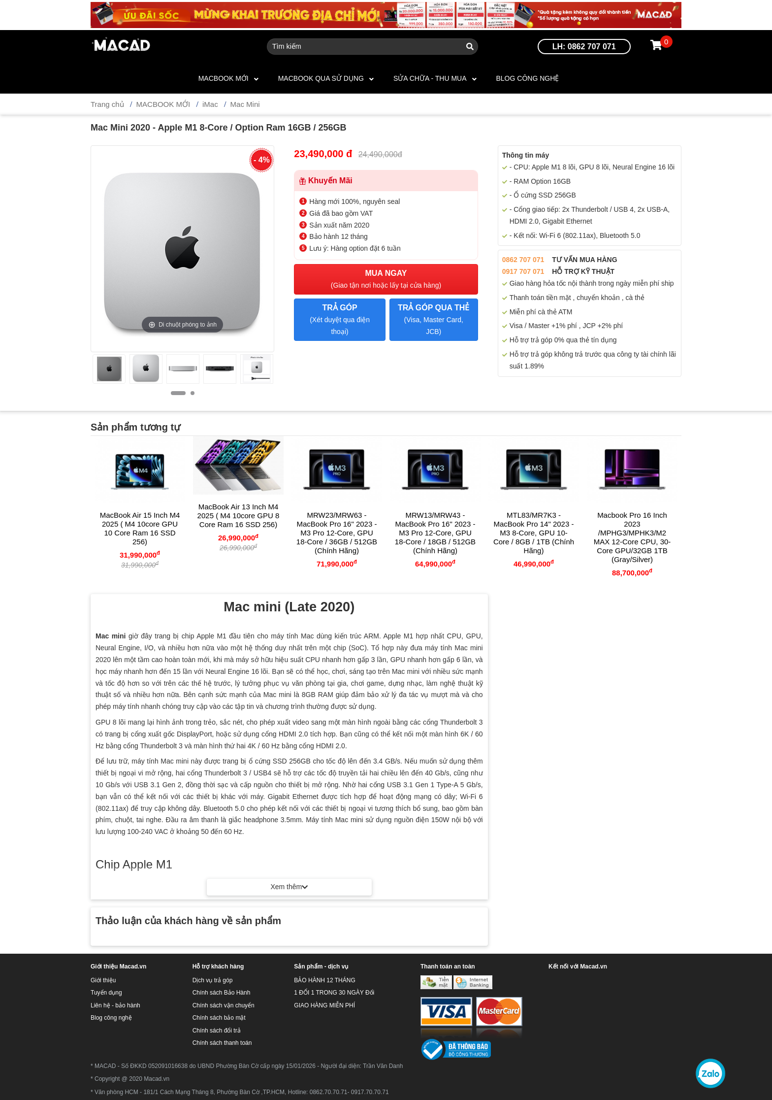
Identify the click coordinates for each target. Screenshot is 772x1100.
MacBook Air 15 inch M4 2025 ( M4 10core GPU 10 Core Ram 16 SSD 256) (140, 528)
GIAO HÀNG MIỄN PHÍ (324, 1005)
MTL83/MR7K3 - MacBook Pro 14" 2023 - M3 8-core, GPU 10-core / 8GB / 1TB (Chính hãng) (533, 533)
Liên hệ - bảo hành (115, 1005)
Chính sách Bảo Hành (222, 992)
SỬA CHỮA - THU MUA (430, 78)
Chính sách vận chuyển (224, 1005)
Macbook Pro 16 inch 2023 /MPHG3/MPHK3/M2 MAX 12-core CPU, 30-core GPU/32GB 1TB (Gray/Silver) (632, 537)
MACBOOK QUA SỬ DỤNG (321, 78)
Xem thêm (289, 887)
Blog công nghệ (527, 78)
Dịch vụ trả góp (213, 980)
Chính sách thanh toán (222, 1042)
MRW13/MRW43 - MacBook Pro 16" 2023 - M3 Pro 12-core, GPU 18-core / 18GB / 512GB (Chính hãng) (435, 533)
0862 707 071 (523, 260)
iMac (210, 104)
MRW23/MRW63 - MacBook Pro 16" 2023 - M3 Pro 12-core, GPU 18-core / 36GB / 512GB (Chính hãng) (336, 533)
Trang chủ (107, 104)
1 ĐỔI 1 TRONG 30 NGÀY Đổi (334, 992)
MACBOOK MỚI (223, 78)
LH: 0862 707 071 (584, 46)
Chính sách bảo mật (219, 1017)
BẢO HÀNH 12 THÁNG (324, 980)
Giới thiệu (103, 980)
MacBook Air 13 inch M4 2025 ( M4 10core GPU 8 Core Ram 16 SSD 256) (238, 515)
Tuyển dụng (106, 992)
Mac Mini (245, 104)
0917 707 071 (523, 271)
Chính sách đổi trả (217, 1030)
